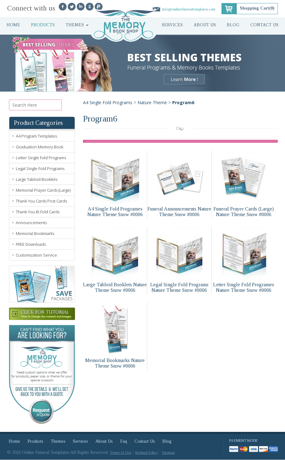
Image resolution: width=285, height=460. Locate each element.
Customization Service (36, 255)
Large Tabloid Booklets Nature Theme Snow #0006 (115, 287)
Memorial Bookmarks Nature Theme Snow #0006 (115, 363)
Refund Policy (146, 452)
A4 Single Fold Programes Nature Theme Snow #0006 (115, 211)
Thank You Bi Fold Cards (37, 212)
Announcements (31, 222)
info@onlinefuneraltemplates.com (188, 9)
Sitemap (168, 452)
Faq (123, 441)
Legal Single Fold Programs (40, 168)
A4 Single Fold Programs (107, 102)
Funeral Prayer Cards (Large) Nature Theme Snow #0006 (243, 211)
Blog (233, 25)
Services (172, 25)
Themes (75, 25)
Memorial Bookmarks (35, 233)
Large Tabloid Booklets (36, 179)
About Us (205, 25)
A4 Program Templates (36, 136)
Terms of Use (120, 452)
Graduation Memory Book (39, 147)
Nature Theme (152, 102)
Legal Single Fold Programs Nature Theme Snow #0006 (179, 287)
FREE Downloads (31, 244)
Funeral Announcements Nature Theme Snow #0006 (179, 211)
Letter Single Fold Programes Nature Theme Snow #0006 (243, 287)
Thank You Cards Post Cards (41, 201)
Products (43, 25)
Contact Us (264, 25)
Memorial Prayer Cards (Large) (43, 190)
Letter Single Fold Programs (41, 157)
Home (13, 25)
